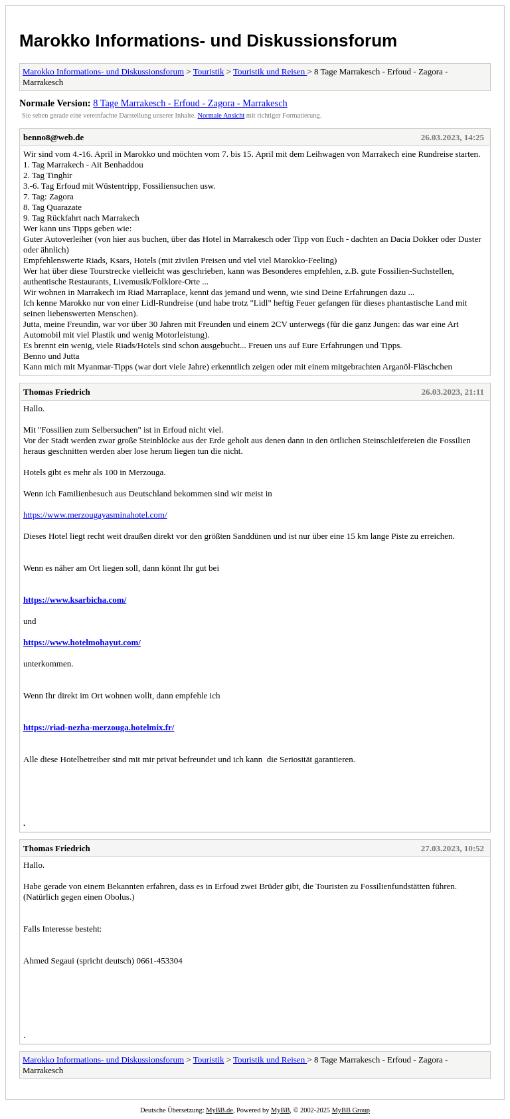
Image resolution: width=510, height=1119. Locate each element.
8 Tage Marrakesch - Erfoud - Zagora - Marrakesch (190, 103)
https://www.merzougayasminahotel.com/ (95, 515)
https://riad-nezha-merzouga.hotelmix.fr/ (98, 727)
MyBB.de (219, 1110)
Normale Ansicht (221, 115)
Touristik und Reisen (270, 71)
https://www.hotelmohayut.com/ (82, 642)
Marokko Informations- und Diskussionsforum (208, 41)
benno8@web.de (53, 137)
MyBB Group (351, 1110)
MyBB (280, 1110)
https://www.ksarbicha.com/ (74, 600)
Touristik (208, 71)
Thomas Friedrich (56, 392)
